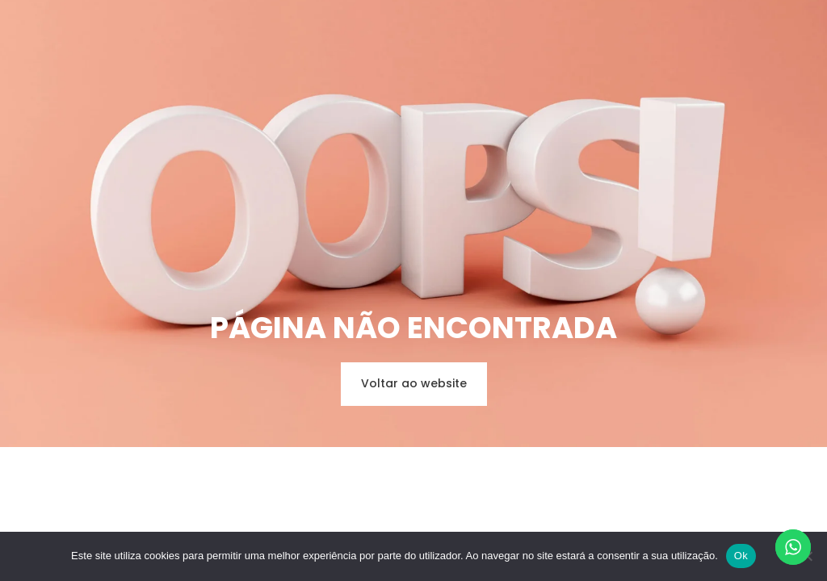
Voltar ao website (414, 383)
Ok (741, 556)
